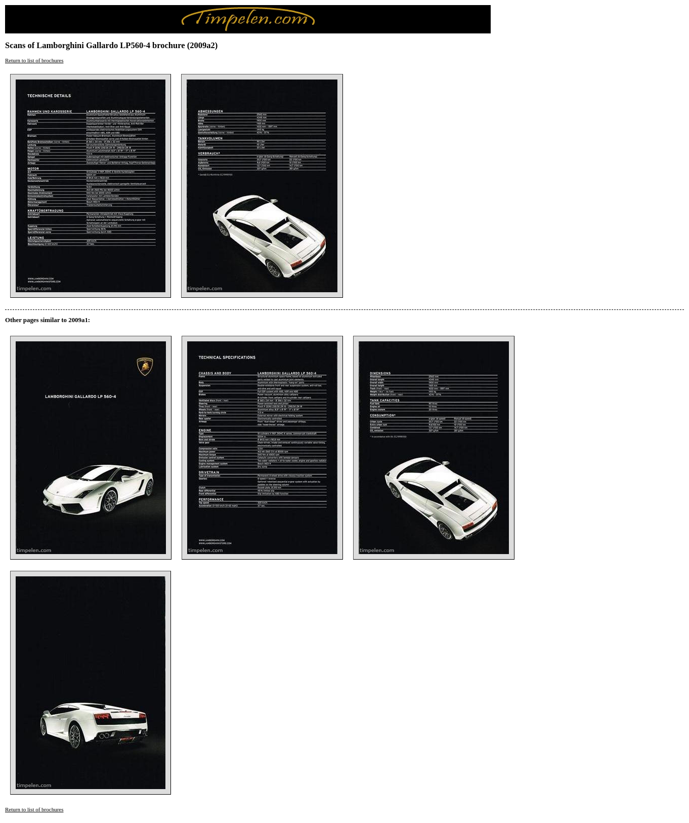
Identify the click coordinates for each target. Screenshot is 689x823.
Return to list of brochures (34, 60)
